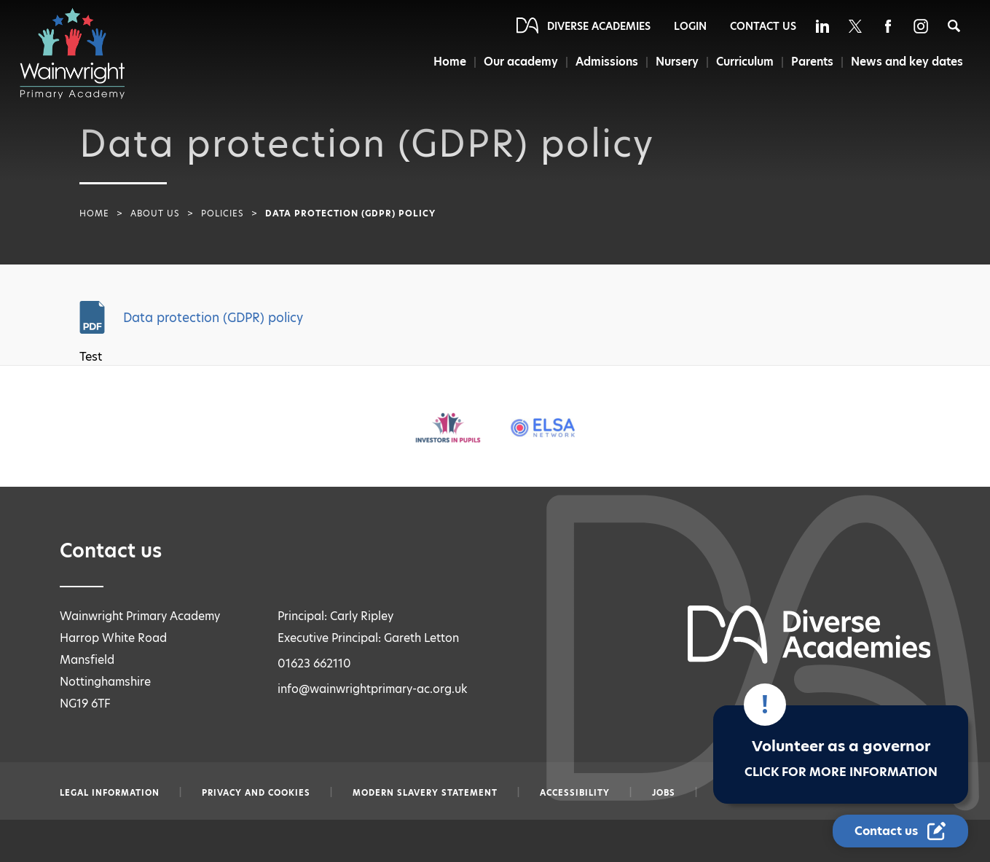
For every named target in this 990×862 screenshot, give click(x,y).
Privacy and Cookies (256, 793)
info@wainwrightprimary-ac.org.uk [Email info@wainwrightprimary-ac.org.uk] (373, 689)
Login (690, 26)
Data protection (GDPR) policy (213, 317)
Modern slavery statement (425, 793)
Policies (222, 213)
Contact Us (763, 26)
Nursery (677, 61)
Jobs (663, 793)
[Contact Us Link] (900, 831)
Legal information (110, 793)
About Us (155, 213)
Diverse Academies (599, 26)
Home (449, 61)
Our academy (521, 61)
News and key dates (907, 61)
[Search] (954, 25)
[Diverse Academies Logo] (79, 53)
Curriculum (745, 61)
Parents (812, 61)
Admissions (606, 61)
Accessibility (575, 793)
